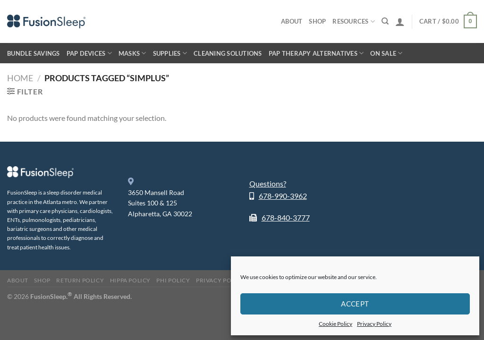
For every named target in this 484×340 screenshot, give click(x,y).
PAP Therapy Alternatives (316, 53)
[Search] (385, 21)
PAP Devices (89, 53)
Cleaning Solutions (228, 53)
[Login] (400, 21)
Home (20, 78)
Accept (355, 303)
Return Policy (80, 280)
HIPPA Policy (130, 280)
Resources (353, 21)
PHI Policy (173, 280)
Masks (132, 53)
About (291, 21)
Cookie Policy (335, 323)
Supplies (170, 53)
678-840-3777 (286, 217)
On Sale (386, 53)
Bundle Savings (33, 53)
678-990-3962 (283, 195)
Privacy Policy (374, 323)
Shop (317, 21)
